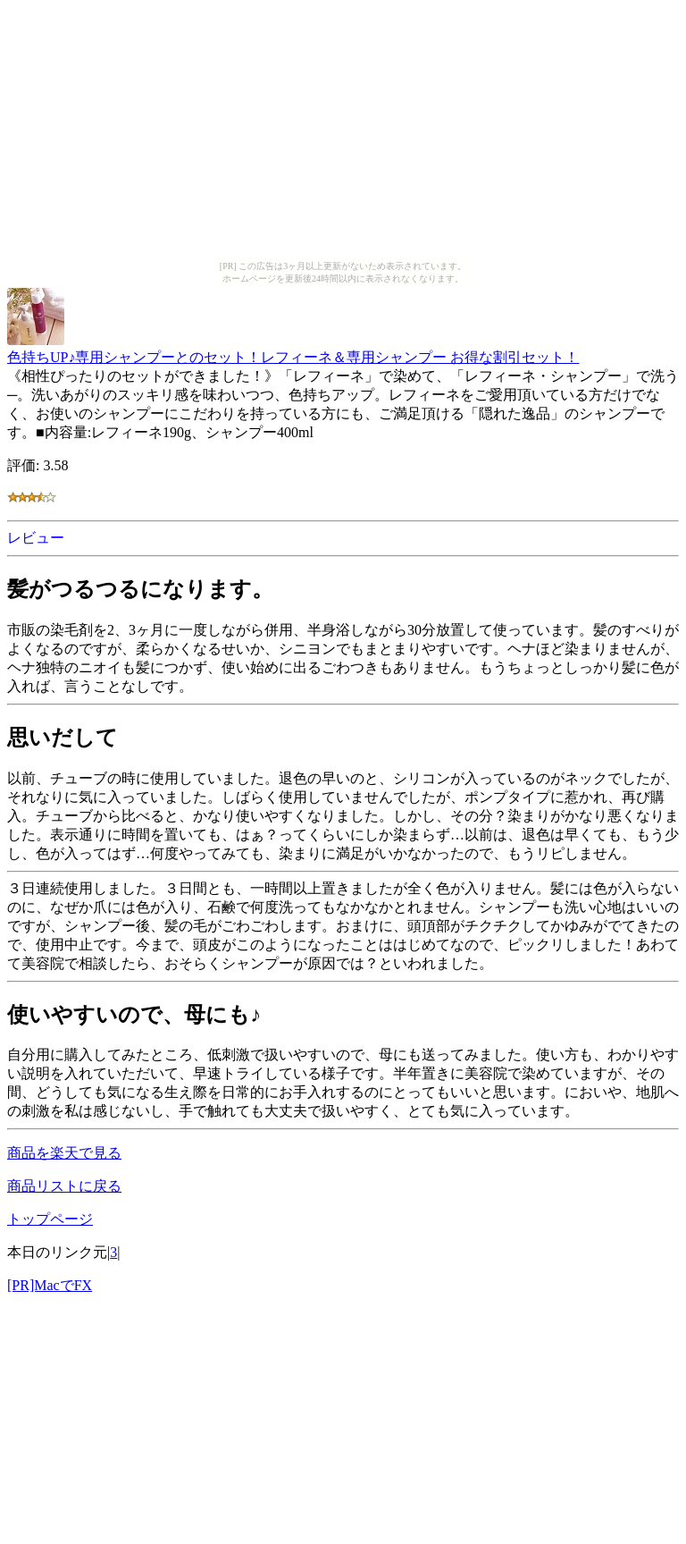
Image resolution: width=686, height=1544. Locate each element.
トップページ (50, 1219)
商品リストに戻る (64, 1186)
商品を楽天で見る (64, 1152)
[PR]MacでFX (49, 1285)
